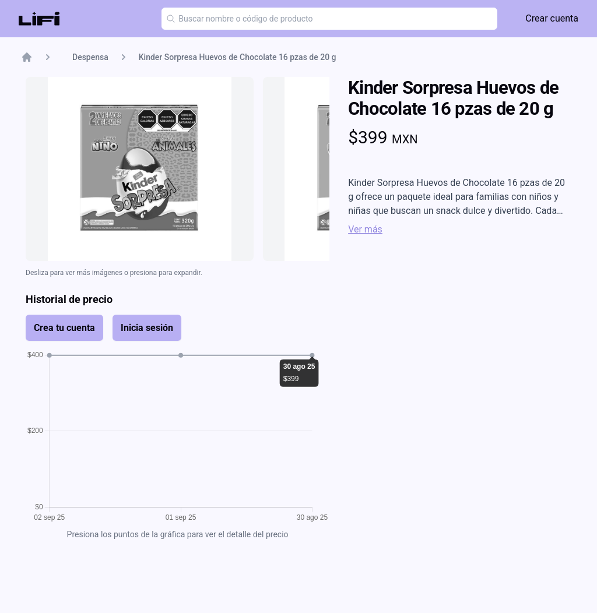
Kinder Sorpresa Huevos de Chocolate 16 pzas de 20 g (237, 57)
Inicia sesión (147, 327)
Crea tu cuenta (64, 327)
